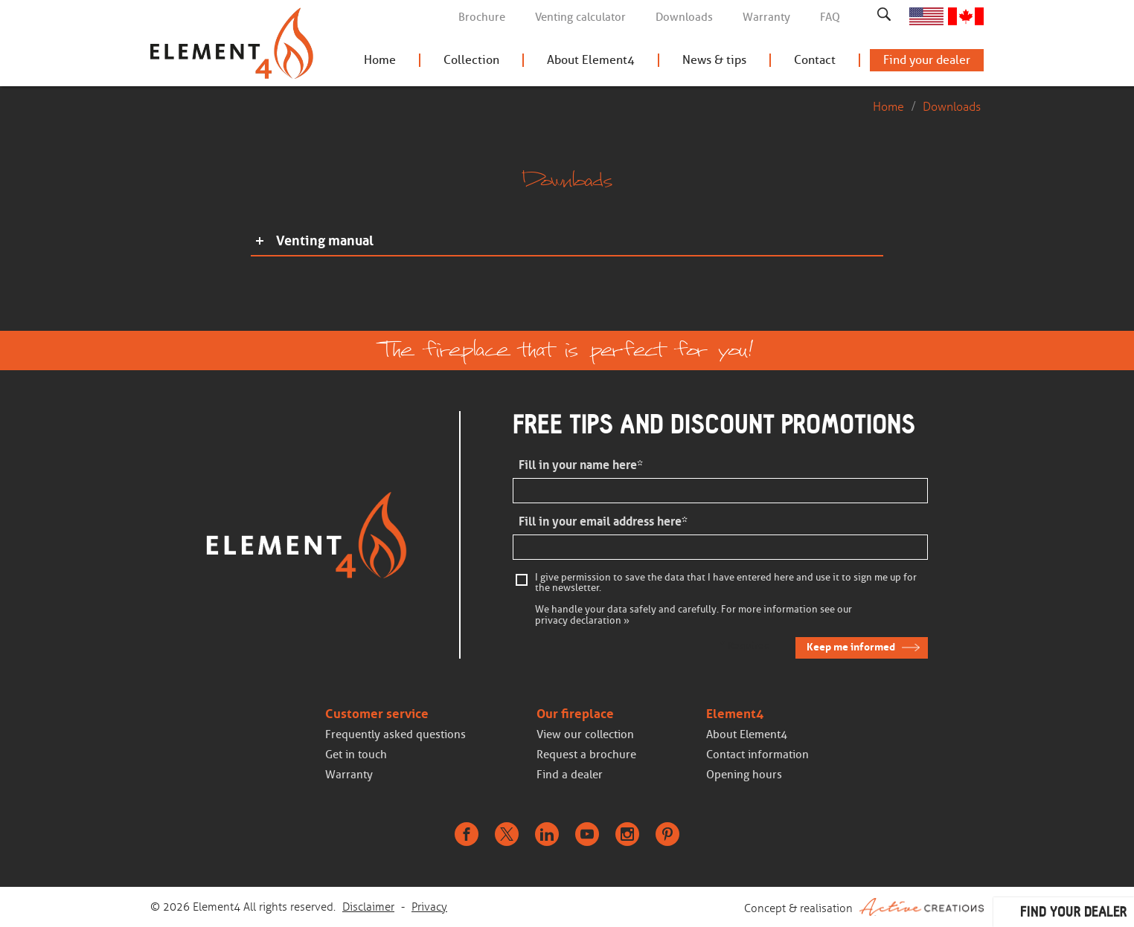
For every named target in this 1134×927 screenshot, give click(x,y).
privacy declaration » (582, 621)
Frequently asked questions (395, 734)
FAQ (830, 17)
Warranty (766, 17)
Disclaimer (368, 907)
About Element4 (591, 60)
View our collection (585, 734)
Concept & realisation (864, 907)
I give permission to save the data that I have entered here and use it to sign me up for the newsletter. (726, 582)
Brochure (481, 17)
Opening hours (744, 774)
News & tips (714, 60)
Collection (471, 60)
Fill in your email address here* (603, 521)
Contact (815, 60)
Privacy (429, 907)
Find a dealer (569, 774)
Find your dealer (926, 60)
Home (380, 60)
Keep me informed (851, 646)
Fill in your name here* (581, 465)
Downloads (684, 17)
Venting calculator (580, 17)
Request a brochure (586, 754)
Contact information (757, 754)
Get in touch (356, 754)
